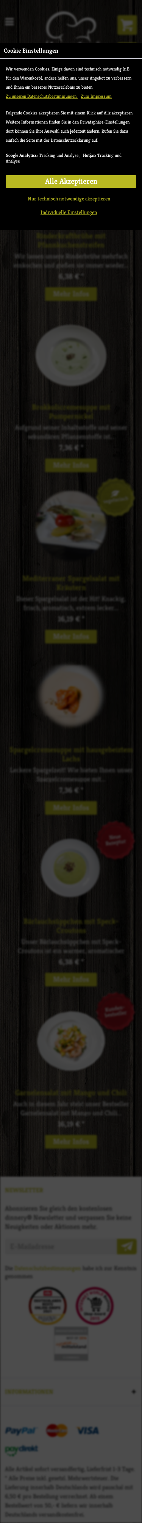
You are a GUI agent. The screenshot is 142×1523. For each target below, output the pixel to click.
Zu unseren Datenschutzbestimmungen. (42, 96)
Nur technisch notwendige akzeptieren (69, 198)
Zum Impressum (96, 96)
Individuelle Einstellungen (69, 212)
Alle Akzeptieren (71, 181)
